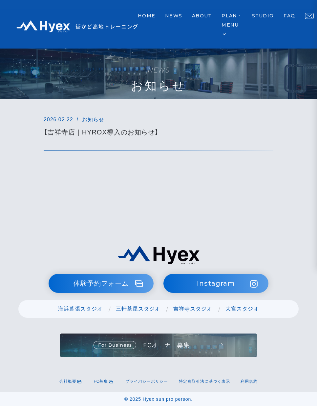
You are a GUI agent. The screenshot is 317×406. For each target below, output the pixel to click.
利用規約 (249, 381)
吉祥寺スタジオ (192, 309)
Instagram (227, 283)
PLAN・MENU (232, 25)
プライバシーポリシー (146, 381)
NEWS (173, 16)
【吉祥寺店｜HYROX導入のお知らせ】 (101, 132)
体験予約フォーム (108, 283)
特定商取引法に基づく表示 (204, 381)
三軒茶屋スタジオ (138, 309)
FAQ (289, 16)
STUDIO (263, 16)
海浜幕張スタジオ (80, 309)
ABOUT (202, 16)
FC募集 (104, 381)
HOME (146, 16)
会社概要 (71, 381)
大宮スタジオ (242, 309)
